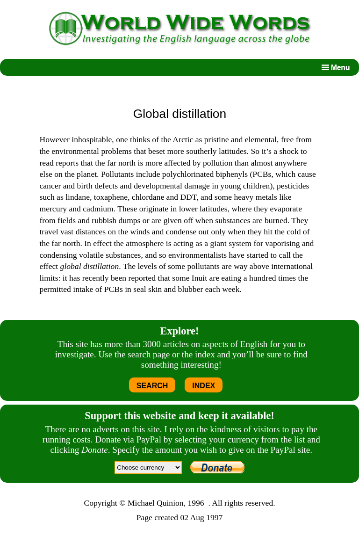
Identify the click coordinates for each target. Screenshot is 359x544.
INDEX (203, 386)
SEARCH (152, 386)
